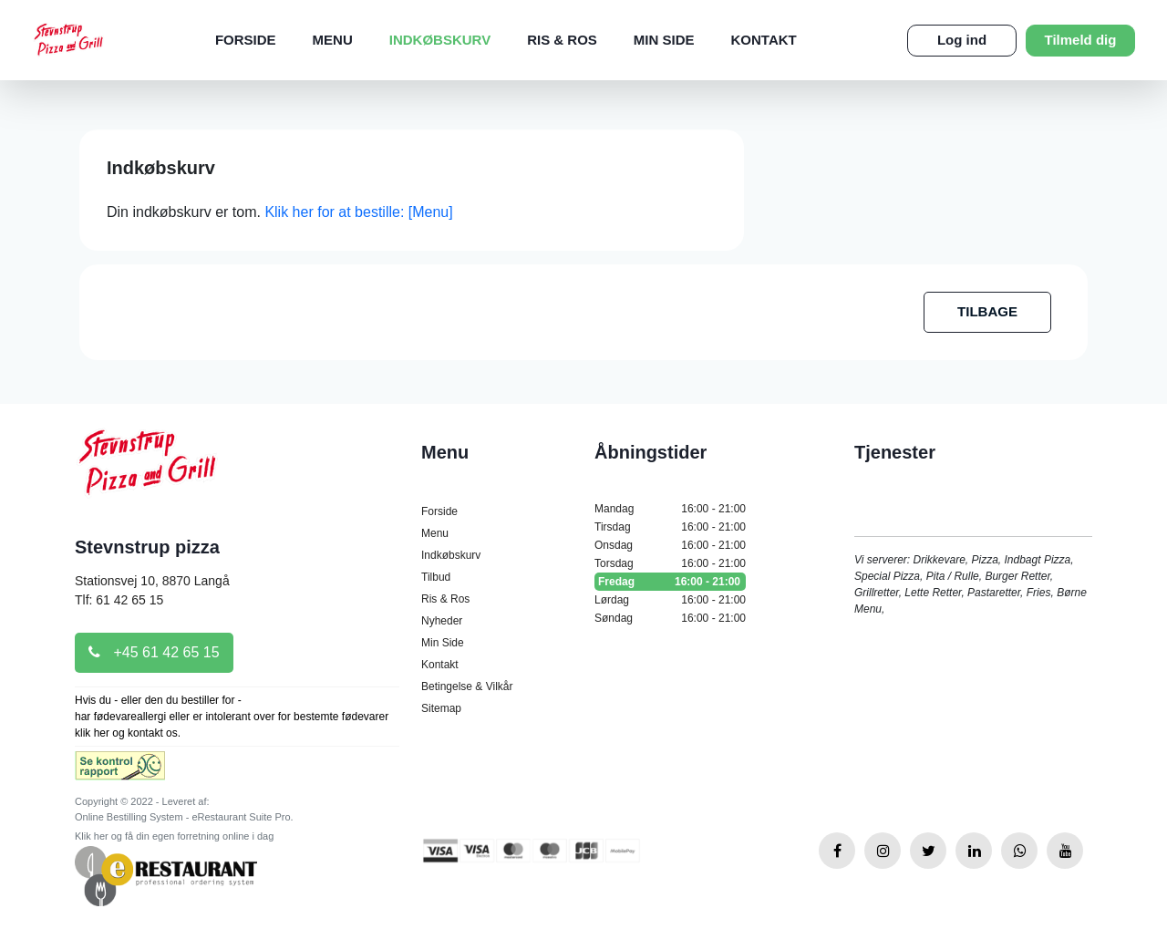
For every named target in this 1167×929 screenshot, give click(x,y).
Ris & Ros (562, 39)
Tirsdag (670, 527)
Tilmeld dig (1081, 39)
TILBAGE (987, 311)
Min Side (664, 39)
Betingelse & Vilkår (467, 686)
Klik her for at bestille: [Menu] (358, 212)
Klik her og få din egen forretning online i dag (174, 836)
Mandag (670, 509)
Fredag (670, 582)
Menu (333, 39)
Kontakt (764, 39)
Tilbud (435, 577)
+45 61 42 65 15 (154, 652)
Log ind (961, 39)
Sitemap (441, 708)
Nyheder (441, 620)
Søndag (670, 618)
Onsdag (670, 545)
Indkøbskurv (440, 39)
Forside (245, 39)
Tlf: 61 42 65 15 (119, 600)
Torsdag (670, 563)
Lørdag (670, 600)
